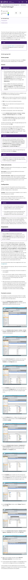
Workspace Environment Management (11, 4)
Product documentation (11, 2)
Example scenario (5, 22)
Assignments (4, 263)
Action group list (5, 20)
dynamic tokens (11, 45)
